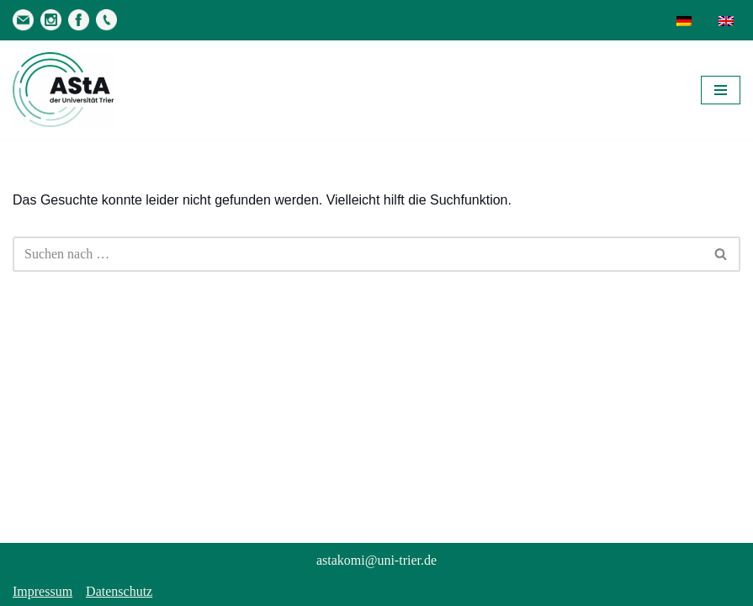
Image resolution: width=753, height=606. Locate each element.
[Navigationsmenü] (720, 90)
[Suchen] (358, 254)
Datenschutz (119, 591)
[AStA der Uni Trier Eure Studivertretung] (63, 89)
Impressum (42, 591)
